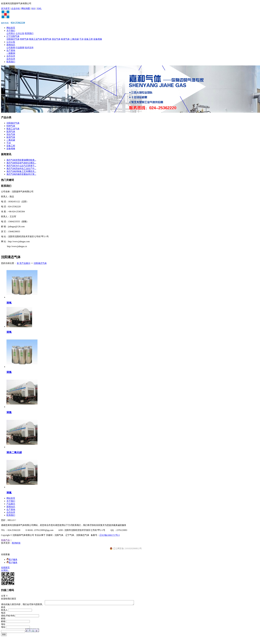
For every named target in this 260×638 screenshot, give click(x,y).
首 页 (19, 263)
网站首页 (10, 28)
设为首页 (5, 8)
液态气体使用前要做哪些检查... (21, 160)
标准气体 (65, 39)
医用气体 (47, 39)
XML (39, 8)
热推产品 (5, 540)
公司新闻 (10, 47)
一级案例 (10, 53)
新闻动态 (10, 45)
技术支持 (29, 47)
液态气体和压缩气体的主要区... (21, 163)
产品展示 (26, 263)
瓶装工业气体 (35, 39)
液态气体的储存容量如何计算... (21, 174)
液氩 (9, 372)
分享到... (5, 570)
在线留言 (5, 567)
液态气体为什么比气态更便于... (21, 165)
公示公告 (20, 33)
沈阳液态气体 (12, 39)
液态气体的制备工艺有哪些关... (21, 171)
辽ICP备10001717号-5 (109, 535)
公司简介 (10, 33)
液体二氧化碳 (14, 452)
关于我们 (10, 30)
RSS (33, 8)
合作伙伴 (10, 56)
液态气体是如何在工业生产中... (21, 168)
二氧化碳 (74, 39)
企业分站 (15, 8)
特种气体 (24, 39)
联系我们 (29, 33)
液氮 (9, 492)
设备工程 (88, 39)
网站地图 (25, 8)
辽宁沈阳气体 (12, 36)
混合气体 (56, 39)
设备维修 (97, 39)
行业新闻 (20, 47)
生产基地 (10, 50)
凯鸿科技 (16, 543)
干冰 (81, 39)
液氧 (9, 302)
